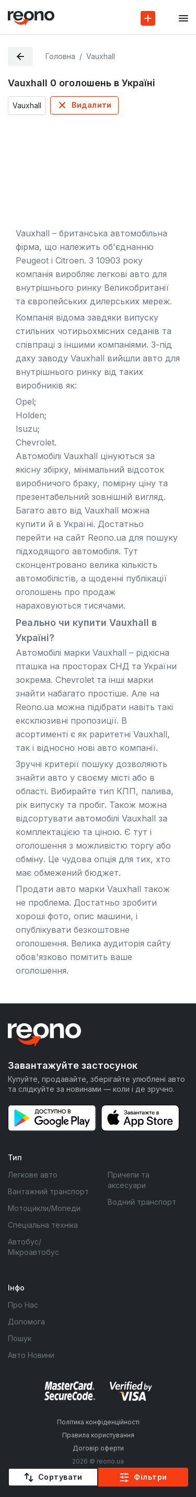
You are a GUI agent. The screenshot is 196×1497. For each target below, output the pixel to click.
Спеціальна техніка (43, 1224)
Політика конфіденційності (98, 1422)
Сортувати (60, 1476)
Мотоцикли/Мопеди (44, 1208)
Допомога (26, 1321)
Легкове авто (32, 1174)
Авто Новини (31, 1355)
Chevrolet (74, 680)
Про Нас (23, 1304)
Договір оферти (98, 1448)
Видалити (91, 104)
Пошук (19, 1338)
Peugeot (32, 260)
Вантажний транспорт (48, 1191)
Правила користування (98, 1435)
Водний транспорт (142, 1201)
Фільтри (150, 1476)
